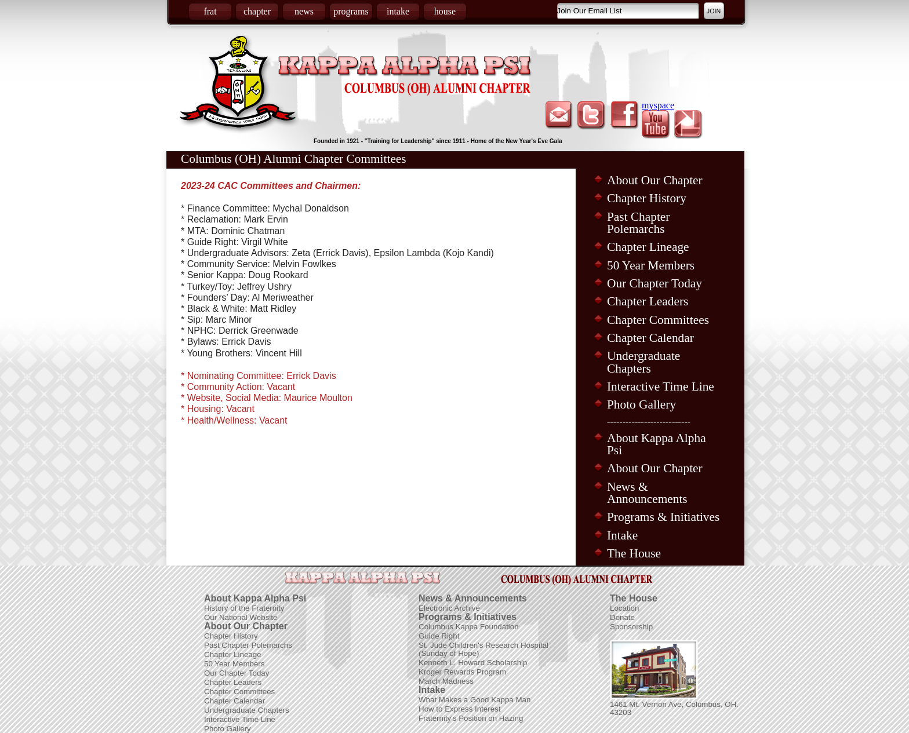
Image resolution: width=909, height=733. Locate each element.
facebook (624, 115)
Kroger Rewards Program (462, 672)
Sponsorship (631, 626)
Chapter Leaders (647, 301)
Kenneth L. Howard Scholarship (473, 662)
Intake (622, 535)
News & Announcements (647, 493)
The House (634, 553)
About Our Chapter (655, 180)
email (559, 115)
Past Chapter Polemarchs (638, 223)
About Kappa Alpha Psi (656, 444)
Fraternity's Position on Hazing (471, 718)
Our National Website (240, 617)
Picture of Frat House (654, 669)
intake (398, 11)
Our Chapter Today (654, 283)
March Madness (446, 681)
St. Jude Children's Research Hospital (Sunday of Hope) (483, 649)
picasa (689, 124)
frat (209, 11)
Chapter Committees (658, 320)
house (445, 11)
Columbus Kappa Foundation (469, 626)
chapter (257, 11)
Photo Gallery (641, 404)
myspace (658, 105)
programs (350, 11)
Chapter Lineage (648, 247)
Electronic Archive (449, 608)
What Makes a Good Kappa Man (474, 699)
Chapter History (646, 198)
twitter (591, 115)
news (304, 11)
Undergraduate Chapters (643, 362)
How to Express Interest (459, 709)
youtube (656, 124)
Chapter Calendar (650, 338)
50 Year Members (651, 265)
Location (624, 608)
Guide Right (439, 636)
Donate (622, 617)
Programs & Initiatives (663, 517)
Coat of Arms (239, 84)
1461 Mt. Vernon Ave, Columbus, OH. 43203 (674, 708)
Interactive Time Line (660, 386)
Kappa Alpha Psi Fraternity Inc (405, 76)
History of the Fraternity (244, 608)
